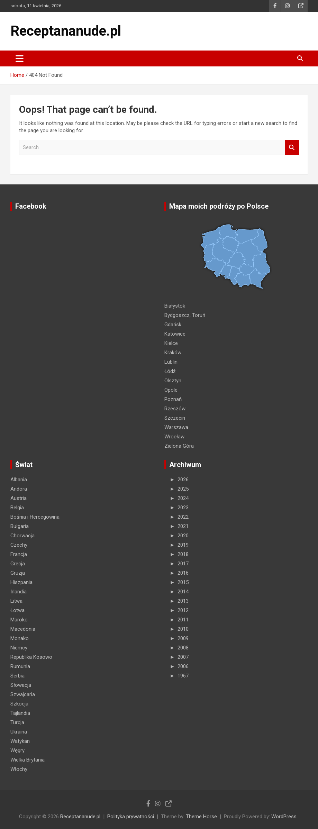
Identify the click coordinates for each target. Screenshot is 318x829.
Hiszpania (21, 582)
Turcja (17, 722)
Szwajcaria (22, 694)
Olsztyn (172, 380)
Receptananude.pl (65, 31)
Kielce (171, 343)
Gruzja (17, 573)
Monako (19, 638)
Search (292, 147)
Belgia (17, 507)
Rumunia (20, 666)
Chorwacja (22, 535)
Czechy (18, 545)
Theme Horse (201, 816)
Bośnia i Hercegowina (35, 517)
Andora (18, 489)
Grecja (17, 564)
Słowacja (20, 685)
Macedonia (22, 629)
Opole (171, 390)
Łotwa (17, 610)
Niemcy (18, 648)
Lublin (171, 362)
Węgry (17, 750)
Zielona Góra (179, 446)
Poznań (173, 399)
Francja (18, 554)
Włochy (18, 769)
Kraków (172, 352)
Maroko (19, 620)
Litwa (16, 601)
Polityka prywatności (130, 816)
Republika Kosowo (31, 657)
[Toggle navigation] (19, 58)
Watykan (20, 741)
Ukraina (18, 732)
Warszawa (176, 427)
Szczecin (174, 418)
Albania (18, 479)
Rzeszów (174, 409)
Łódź (169, 371)
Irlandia (18, 592)
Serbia (17, 676)
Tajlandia (20, 713)
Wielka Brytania (27, 760)
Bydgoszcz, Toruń (184, 315)
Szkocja (19, 704)
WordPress (284, 816)
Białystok (174, 306)
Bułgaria (19, 526)
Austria (18, 498)
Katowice (174, 334)
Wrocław (174, 437)
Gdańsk (172, 324)
